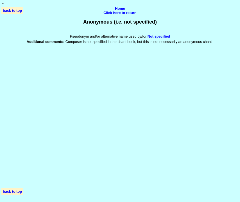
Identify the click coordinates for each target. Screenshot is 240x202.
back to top (12, 10)
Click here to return (119, 13)
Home (120, 8)
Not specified (159, 36)
